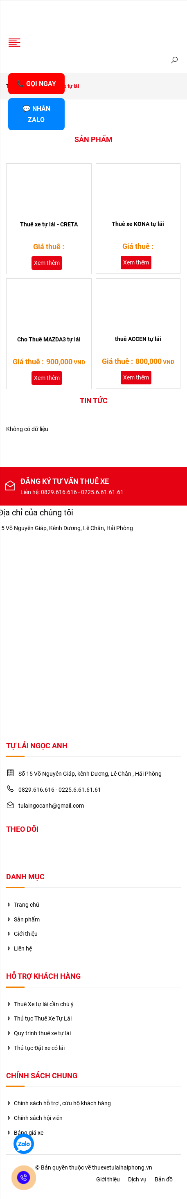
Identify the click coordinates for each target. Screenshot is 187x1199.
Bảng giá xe (24, 1132)
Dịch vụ (137, 1179)
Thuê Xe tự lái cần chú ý (40, 1004)
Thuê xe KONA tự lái (138, 224)
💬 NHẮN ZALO (36, 114)
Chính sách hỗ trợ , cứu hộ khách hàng (58, 1103)
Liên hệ (19, 948)
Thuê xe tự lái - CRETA (49, 224)
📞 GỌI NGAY (36, 84)
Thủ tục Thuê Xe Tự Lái (39, 1018)
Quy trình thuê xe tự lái (38, 1033)
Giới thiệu (22, 933)
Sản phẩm (23, 919)
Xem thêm (47, 263)
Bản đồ (164, 1179)
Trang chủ (22, 904)
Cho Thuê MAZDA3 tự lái (49, 339)
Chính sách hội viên (34, 1118)
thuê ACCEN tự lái (138, 339)
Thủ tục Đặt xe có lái (35, 1048)
